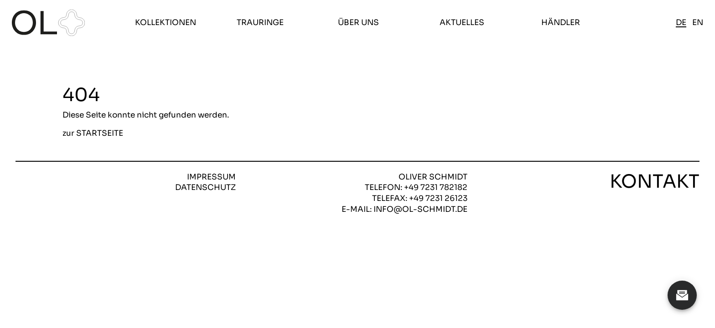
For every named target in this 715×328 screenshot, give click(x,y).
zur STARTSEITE (92, 133)
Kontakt (654, 182)
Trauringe (260, 22)
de (681, 22)
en (697, 22)
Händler (560, 22)
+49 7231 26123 (438, 198)
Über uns (358, 22)
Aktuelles (462, 22)
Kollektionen (165, 22)
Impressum (211, 177)
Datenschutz (205, 187)
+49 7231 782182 (435, 187)
